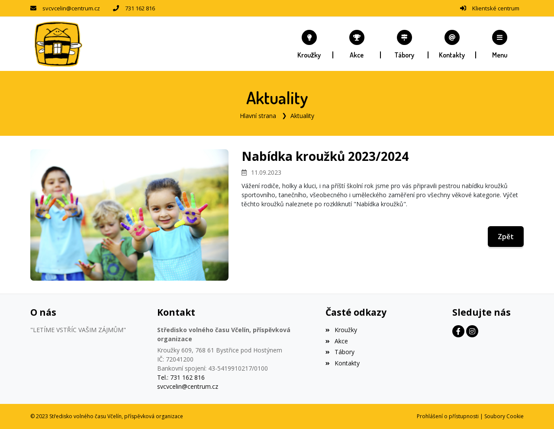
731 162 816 (140, 8)
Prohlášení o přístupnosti (448, 416)
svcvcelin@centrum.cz (71, 8)
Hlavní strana (258, 116)
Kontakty (342, 363)
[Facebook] (458, 331)
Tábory (339, 352)
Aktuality (302, 116)
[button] (500, 44)
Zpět (506, 236)
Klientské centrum (495, 8)
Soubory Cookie (504, 416)
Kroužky (341, 330)
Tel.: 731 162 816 (181, 377)
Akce (336, 341)
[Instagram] (472, 331)
